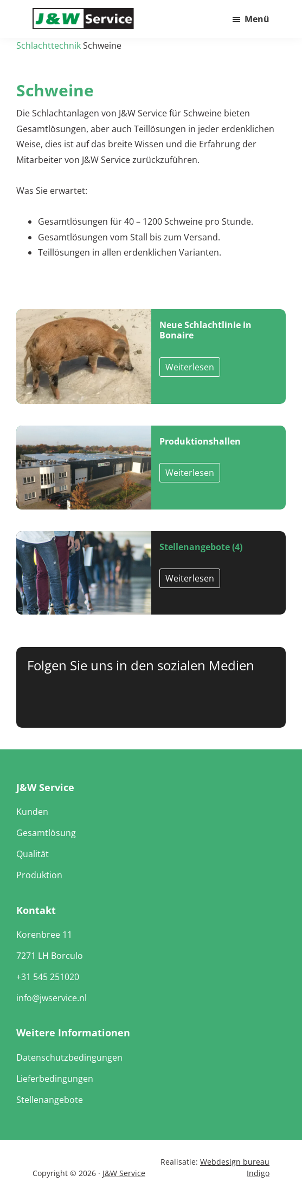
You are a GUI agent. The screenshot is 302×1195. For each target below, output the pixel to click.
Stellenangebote (49, 1100)
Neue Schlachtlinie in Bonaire (205, 330)
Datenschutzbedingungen (69, 1057)
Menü (257, 19)
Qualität (32, 854)
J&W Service (123, 1173)
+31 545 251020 (47, 977)
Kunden (32, 812)
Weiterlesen (189, 367)
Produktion (39, 875)
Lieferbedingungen (54, 1079)
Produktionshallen (200, 441)
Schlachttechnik (48, 45)
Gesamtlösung (46, 833)
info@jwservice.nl (51, 998)
